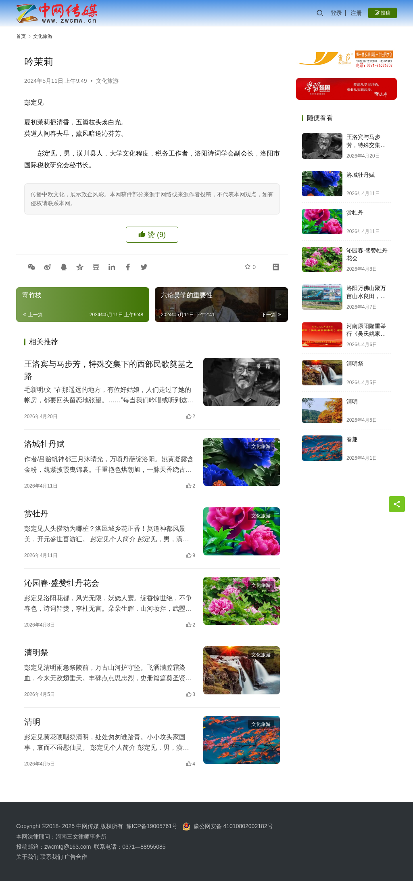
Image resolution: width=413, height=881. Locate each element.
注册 (356, 13)
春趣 (352, 439)
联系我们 (51, 857)
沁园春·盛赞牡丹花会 (61, 582)
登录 (336, 13)
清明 (32, 721)
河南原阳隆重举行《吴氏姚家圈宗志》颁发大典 (366, 334)
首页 (21, 36)
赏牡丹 (36, 513)
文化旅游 (107, 81)
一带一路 (261, 366)
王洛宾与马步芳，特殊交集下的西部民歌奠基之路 (109, 370)
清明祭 (36, 652)
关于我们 (28, 857)
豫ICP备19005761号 (152, 826)
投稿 (382, 13)
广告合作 (76, 857)
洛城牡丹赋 (44, 443)
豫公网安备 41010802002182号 (233, 826)
